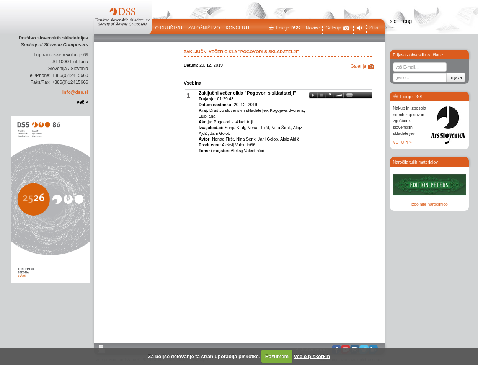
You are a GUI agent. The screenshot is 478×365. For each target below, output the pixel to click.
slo (393, 21)
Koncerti (238, 28)
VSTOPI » (402, 142)
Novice (313, 28)
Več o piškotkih (312, 356)
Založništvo (204, 28)
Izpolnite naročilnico (429, 204)
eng (407, 21)
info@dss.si (75, 92)
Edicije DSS (284, 28)
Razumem (277, 356)
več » (82, 102)
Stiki (373, 28)
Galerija (337, 28)
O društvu (169, 28)
